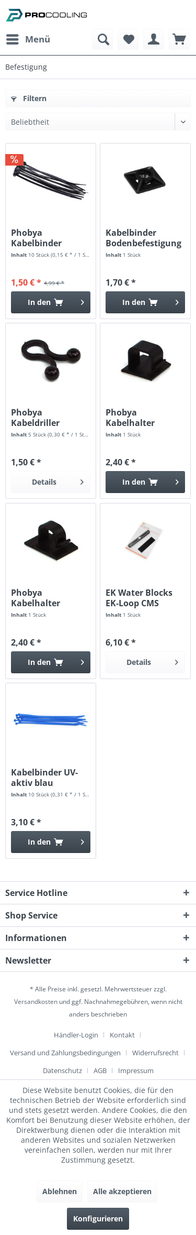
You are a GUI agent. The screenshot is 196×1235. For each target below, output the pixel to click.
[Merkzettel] (128, 39)
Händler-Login (76, 1035)
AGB (100, 1070)
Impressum (136, 1070)
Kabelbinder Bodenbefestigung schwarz (143, 237)
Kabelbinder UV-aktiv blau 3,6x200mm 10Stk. (48, 777)
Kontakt (122, 1035)
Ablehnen (59, 1191)
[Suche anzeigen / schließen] (102, 39)
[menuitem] (27, 39)
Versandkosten (35, 1001)
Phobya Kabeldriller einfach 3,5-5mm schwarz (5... (45, 417)
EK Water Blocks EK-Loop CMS (139, 597)
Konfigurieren (98, 1218)
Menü (28, 38)
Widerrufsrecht (155, 1052)
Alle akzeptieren (122, 1191)
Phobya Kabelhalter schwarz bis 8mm (47, 597)
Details (58, 480)
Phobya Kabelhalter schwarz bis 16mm (144, 417)
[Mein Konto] (153, 39)
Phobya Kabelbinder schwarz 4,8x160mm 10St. (46, 237)
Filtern (29, 98)
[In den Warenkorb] (50, 302)
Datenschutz (62, 1070)
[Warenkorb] (179, 39)
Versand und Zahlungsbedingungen (65, 1052)
